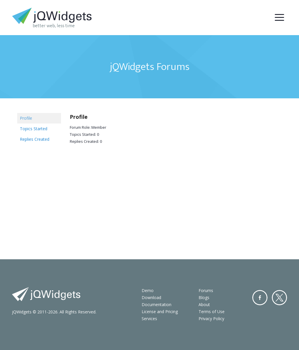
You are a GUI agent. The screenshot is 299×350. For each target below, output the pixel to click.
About (204, 304)
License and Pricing (160, 311)
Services (149, 318)
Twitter (279, 297)
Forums (206, 290)
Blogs (204, 297)
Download (151, 297)
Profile (26, 118)
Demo (148, 290)
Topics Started (33, 128)
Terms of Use (212, 311)
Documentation (156, 304)
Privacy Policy (211, 318)
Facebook (259, 297)
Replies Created (34, 139)
